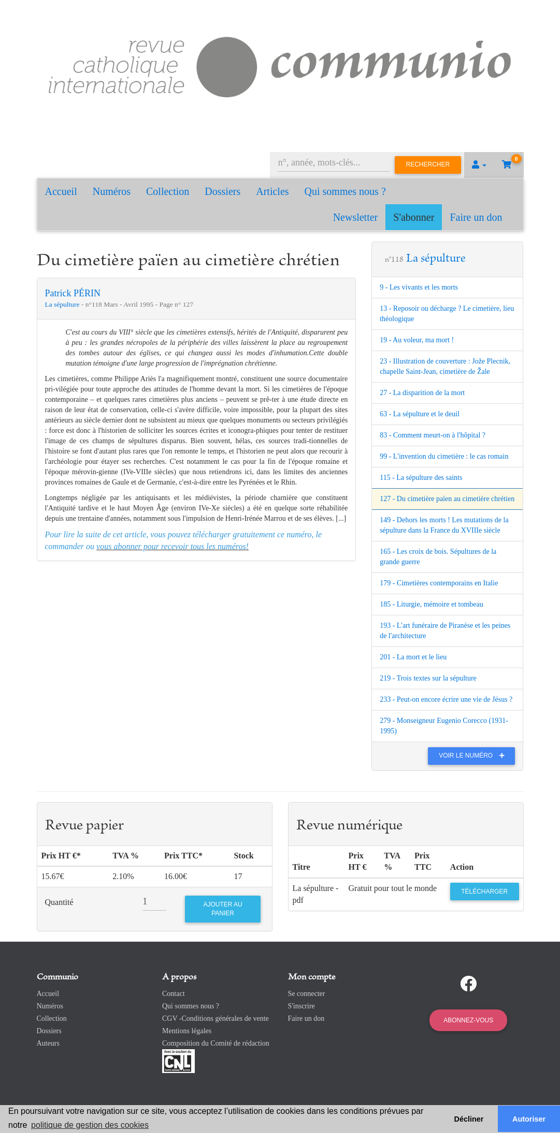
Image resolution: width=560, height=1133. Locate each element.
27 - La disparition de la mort (422, 393)
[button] (479, 165)
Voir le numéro (474, 755)
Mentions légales (186, 1031)
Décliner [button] (469, 1119)
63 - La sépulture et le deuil (420, 414)
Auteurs (48, 1043)
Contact (173, 994)
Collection (167, 191)
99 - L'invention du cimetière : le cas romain (444, 456)
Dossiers (222, 191)
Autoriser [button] (528, 1119)
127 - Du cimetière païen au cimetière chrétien (447, 499)
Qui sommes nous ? (345, 191)
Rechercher (428, 164)
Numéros (112, 191)
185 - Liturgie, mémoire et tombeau (431, 604)
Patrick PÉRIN (73, 293)
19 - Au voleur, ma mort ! (417, 340)
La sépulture (63, 304)
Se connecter (306, 994)
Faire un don (476, 217)
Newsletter (355, 217)
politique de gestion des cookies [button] (90, 1125)
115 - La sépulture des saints (421, 477)
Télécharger (484, 891)
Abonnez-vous (468, 1020)
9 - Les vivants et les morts (419, 287)
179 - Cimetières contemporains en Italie (439, 583)
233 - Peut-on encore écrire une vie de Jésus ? (446, 699)
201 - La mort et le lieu (413, 657)
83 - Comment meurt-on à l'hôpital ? (432, 435)
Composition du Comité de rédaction (215, 1043)
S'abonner (413, 217)
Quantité (59, 902)
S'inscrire (301, 1006)
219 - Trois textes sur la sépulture (428, 678)
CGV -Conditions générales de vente (215, 1018)
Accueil (61, 191)
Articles (272, 191)
